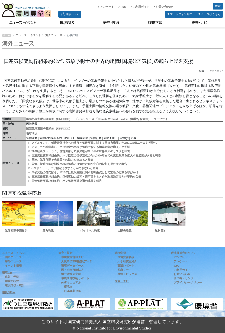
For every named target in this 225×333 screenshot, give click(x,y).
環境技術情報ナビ (72, 257)
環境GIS (67, 22)
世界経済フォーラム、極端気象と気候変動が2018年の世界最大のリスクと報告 (80, 151)
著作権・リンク (183, 278)
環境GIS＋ (70, 14)
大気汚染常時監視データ (76, 261)
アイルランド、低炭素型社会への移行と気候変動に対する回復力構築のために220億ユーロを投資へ (94, 142)
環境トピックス (127, 274)
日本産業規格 (72, 290)
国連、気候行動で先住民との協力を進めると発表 (62, 159)
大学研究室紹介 (127, 261)
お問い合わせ (163, 6)
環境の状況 (12, 281)
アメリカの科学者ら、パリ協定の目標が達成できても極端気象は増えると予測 (80, 147)
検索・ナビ (199, 22)
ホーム (6, 35)
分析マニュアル (71, 282)
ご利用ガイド (139, 6)
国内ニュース (13, 257)
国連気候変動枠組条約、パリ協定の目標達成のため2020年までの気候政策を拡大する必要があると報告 (96, 155)
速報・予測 (12, 276)
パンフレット (182, 257)
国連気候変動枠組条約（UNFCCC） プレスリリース (60, 119)
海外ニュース (53, 35)
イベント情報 (13, 265)
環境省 (68, 286)
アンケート (106, 6)
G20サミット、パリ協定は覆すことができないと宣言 (64, 168)
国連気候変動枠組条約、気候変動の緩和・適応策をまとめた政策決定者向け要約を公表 (86, 176)
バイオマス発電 (90, 230)
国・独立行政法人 (72, 269)
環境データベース (72, 265)
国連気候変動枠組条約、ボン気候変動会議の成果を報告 (66, 180)
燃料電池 (160, 230)
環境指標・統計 (15, 285)
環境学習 (155, 22)
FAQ (122, 6)
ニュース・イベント (22, 22)
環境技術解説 (125, 257)
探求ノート (124, 269)
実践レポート (125, 265)
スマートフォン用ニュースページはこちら (194, 14)
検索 (218, 6)
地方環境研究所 (71, 274)
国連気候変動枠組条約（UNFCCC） (49, 128)
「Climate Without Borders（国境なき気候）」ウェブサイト (133, 119)
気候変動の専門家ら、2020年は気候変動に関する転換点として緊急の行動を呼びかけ (84, 172)
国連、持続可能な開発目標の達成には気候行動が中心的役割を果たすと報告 (79, 163)
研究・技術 (111, 22)
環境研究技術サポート (75, 278)
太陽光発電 (124, 230)
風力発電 (48, 230)
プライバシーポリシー (188, 282)
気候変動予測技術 (16, 230)
